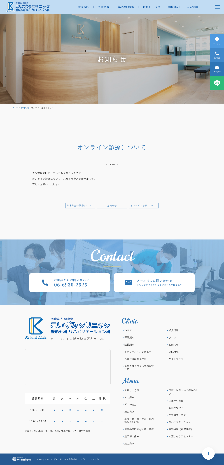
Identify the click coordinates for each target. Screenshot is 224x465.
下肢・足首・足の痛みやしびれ (183, 392)
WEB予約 (174, 352)
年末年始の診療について (80, 205)
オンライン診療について (144, 205)
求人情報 (192, 7)
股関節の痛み (131, 436)
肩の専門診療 (126, 7)
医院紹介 (104, 7)
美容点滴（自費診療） (181, 429)
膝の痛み (129, 443)
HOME (15, 108)
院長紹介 (84, 7)
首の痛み (129, 397)
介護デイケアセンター (181, 436)
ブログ (172, 337)
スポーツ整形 (176, 400)
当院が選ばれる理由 (135, 359)
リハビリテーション (180, 422)
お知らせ (25, 108)
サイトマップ (176, 359)
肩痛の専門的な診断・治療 (139, 429)
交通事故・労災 (177, 415)
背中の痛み (130, 404)
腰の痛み (129, 411)
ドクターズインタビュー (137, 352)
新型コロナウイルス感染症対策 (139, 368)
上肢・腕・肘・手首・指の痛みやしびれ (139, 420)
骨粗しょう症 (151, 7)
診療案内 (174, 7)
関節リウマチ (176, 408)
